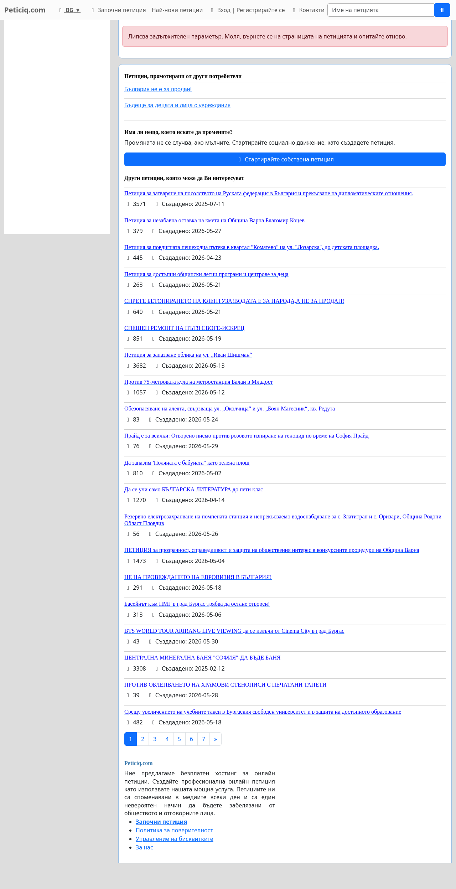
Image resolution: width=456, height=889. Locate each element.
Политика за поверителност (174, 830)
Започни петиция (117, 10)
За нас (144, 847)
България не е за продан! (158, 89)
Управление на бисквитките (174, 839)
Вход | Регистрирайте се (246, 10)
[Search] (380, 10)
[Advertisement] (57, 127)
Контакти (307, 10)
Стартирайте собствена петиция (285, 159)
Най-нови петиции (177, 10)
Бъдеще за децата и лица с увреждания (177, 105)
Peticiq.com (25, 10)
